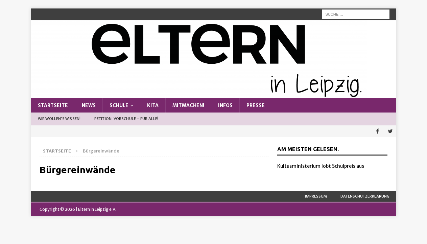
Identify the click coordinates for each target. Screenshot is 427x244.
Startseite (53, 105)
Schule (119, 105)
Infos (225, 105)
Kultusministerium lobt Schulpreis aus (320, 166)
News (89, 105)
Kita (153, 105)
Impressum (316, 196)
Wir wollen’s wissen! (59, 118)
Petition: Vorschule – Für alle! (126, 118)
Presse (255, 105)
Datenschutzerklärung (364, 196)
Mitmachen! (188, 105)
